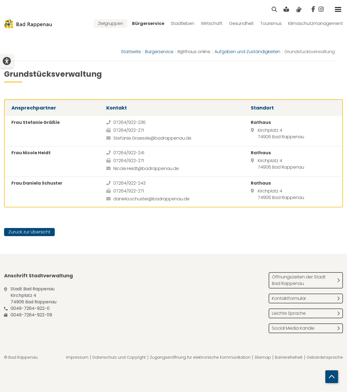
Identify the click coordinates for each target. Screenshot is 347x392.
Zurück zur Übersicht (29, 232)
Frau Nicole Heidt (31, 153)
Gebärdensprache (325, 357)
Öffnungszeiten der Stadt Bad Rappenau (299, 280)
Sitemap (263, 357)
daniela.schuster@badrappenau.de (151, 199)
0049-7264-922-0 (30, 309)
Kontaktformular (289, 298)
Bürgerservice (148, 24)
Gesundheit (241, 24)
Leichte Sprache (289, 313)
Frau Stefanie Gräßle (35, 123)
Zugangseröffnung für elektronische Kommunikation (200, 357)
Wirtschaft (212, 24)
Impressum (77, 357)
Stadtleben (182, 24)
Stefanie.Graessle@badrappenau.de (152, 138)
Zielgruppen (110, 24)
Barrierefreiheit (289, 357)
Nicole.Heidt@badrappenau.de (146, 169)
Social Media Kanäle (293, 328)
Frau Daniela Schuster (36, 183)
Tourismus (271, 24)
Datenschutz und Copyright (119, 357)
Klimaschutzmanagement (315, 24)
